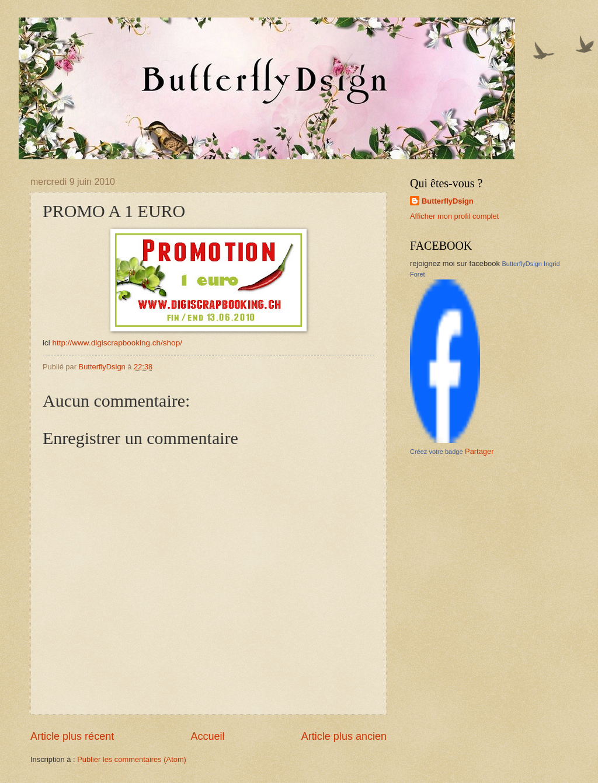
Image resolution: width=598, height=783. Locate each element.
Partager (479, 451)
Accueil (207, 736)
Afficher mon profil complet (454, 216)
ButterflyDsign (448, 201)
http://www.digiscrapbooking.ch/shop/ (117, 342)
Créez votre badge (436, 451)
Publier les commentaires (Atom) (131, 759)
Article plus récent (72, 736)
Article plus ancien (344, 736)
